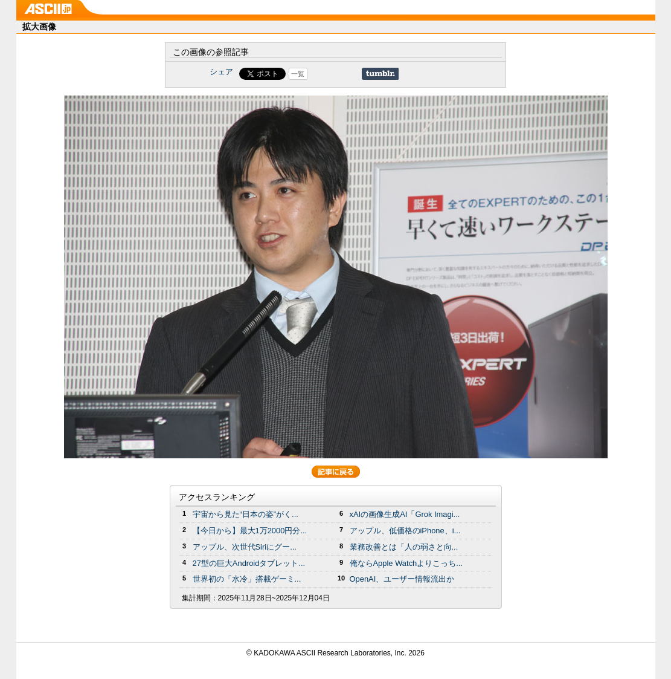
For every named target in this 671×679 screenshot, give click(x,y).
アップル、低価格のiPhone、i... (405, 530)
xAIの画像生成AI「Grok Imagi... (405, 514)
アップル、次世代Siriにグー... (245, 546)
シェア (221, 71)
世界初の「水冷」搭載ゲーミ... (247, 578)
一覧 (297, 73)
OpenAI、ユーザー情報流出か (402, 578)
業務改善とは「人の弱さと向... (404, 546)
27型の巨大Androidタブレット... (249, 563)
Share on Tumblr (380, 74)
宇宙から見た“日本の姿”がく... (245, 514)
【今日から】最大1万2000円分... (250, 530)
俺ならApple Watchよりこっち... (406, 563)
